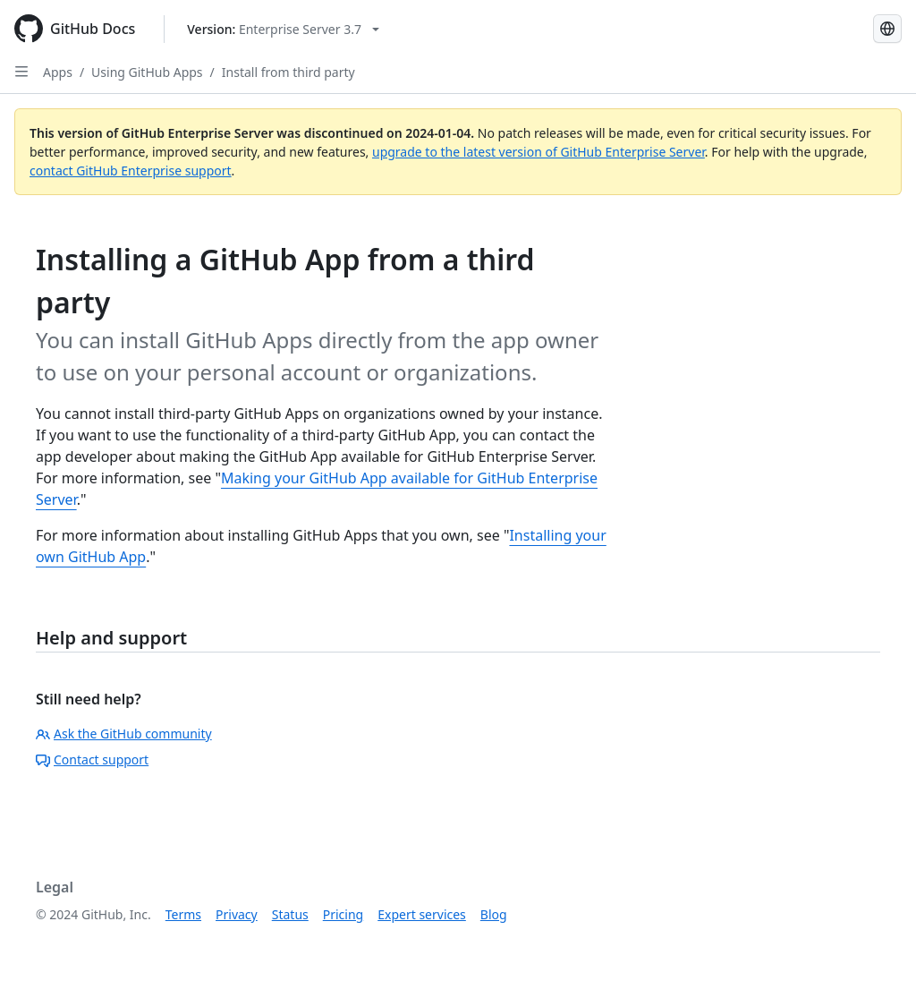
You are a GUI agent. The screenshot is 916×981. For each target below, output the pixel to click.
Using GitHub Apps (146, 72)
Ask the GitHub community (124, 733)
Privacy (237, 914)
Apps (57, 72)
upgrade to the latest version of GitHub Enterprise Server (538, 151)
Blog (493, 914)
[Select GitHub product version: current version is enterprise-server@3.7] (283, 29)
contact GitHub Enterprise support (131, 170)
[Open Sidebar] (21, 71)
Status (290, 914)
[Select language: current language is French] (887, 28)
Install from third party (288, 72)
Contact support (92, 759)
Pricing (343, 914)
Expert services (421, 914)
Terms (183, 914)
